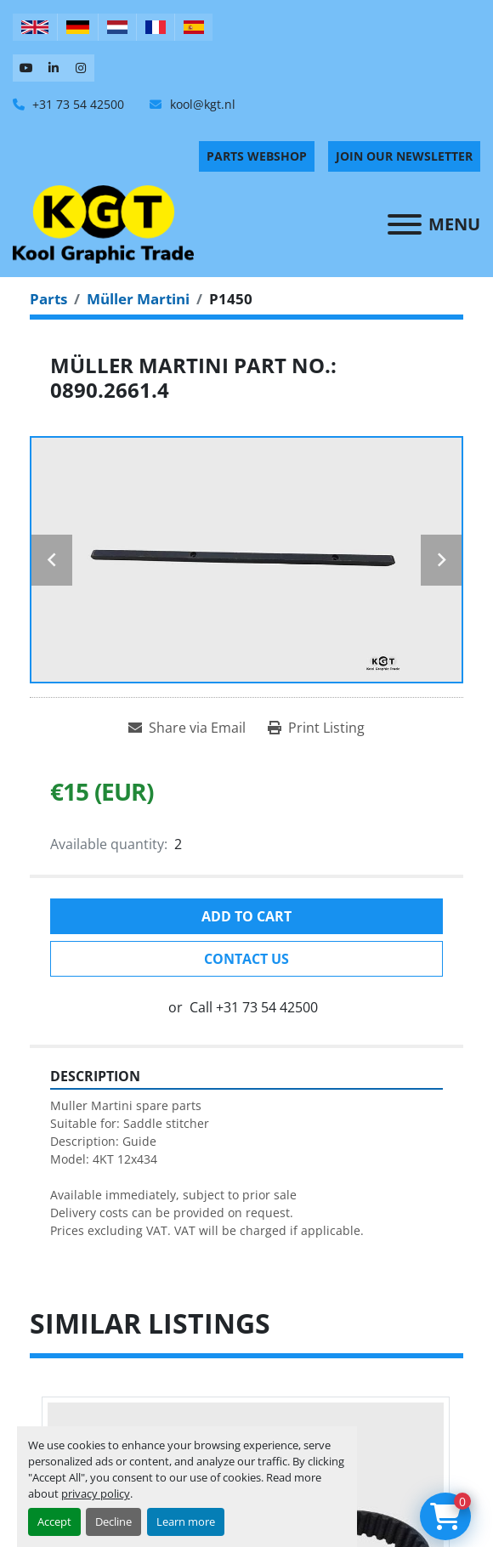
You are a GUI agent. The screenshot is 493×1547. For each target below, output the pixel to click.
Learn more (185, 1521)
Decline (113, 1521)
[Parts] (48, 299)
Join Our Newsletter (404, 156)
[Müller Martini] (138, 299)
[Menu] (405, 224)
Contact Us (246, 958)
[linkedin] (53, 68)
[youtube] (26, 68)
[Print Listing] (316, 727)
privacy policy (95, 1493)
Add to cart (246, 916)
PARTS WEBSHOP (257, 156)
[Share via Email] (187, 727)
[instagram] (80, 68)
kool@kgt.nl (201, 104)
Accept (54, 1521)
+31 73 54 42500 (76, 104)
